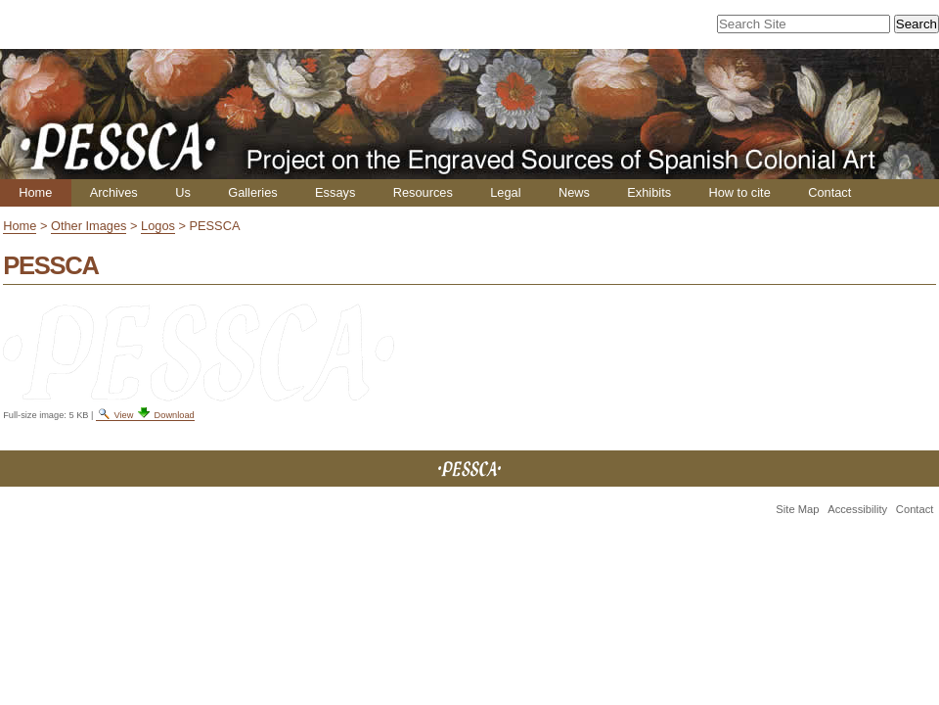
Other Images (89, 225)
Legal (505, 192)
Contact (829, 192)
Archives (114, 192)
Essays (335, 192)
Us (183, 192)
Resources (423, 192)
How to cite (739, 192)
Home (35, 192)
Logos (158, 225)
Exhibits (649, 192)
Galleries (253, 192)
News (574, 192)
